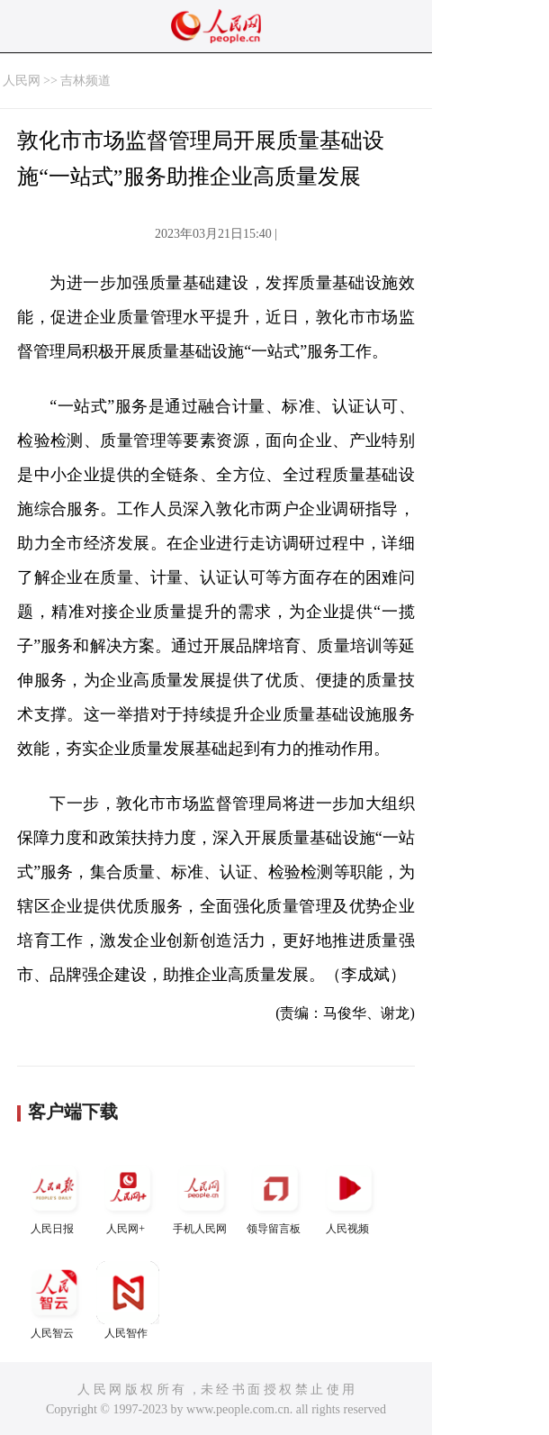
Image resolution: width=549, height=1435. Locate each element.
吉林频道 (85, 80)
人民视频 (349, 1196)
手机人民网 (201, 1196)
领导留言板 (275, 1196)
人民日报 (54, 1196)
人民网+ (127, 1196)
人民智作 (127, 1300)
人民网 (21, 80)
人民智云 (54, 1300)
